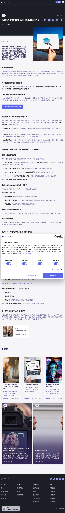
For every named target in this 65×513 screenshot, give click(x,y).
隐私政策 (36, 495)
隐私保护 (3, 495)
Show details (56, 270)
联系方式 (20, 495)
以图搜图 (52, 488)
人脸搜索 (52, 491)
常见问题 (20, 488)
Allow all (53, 275)
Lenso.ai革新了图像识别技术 (12, 107)
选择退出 (36, 488)
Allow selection (32, 275)
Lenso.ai (4, 98)
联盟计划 (3, 498)
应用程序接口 (5, 491)
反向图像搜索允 (6, 71)
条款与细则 (36, 498)
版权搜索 (52, 495)
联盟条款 (36, 502)
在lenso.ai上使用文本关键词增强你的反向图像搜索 (17, 283)
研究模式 (52, 498)
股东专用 (52, 502)
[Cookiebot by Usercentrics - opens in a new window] (55, 236)
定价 (2, 488)
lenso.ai (21, 189)
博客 (18, 491)
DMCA (35, 491)
